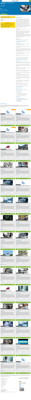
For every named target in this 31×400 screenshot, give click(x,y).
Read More (2, 138)
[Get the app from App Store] (22, 388)
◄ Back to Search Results (4, 14)
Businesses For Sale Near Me (4, 378)
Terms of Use (2, 387)
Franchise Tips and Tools (4, 383)
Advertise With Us (3, 382)
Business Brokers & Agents (4, 381)
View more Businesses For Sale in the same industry (22, 99)
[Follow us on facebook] (20, 384)
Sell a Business (3, 380)
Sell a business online (19, 100)
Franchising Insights (3, 384)
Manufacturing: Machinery (3, 12)
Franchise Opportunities (4, 379)
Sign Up (20, 381)
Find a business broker (19, 101)
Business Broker (2, 376)
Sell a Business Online (13, 375)
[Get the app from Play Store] (22, 390)
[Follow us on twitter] (20, 385)
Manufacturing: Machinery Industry (5, 26)
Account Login (3, 385)
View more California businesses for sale (21, 98)
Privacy (2, 386)
